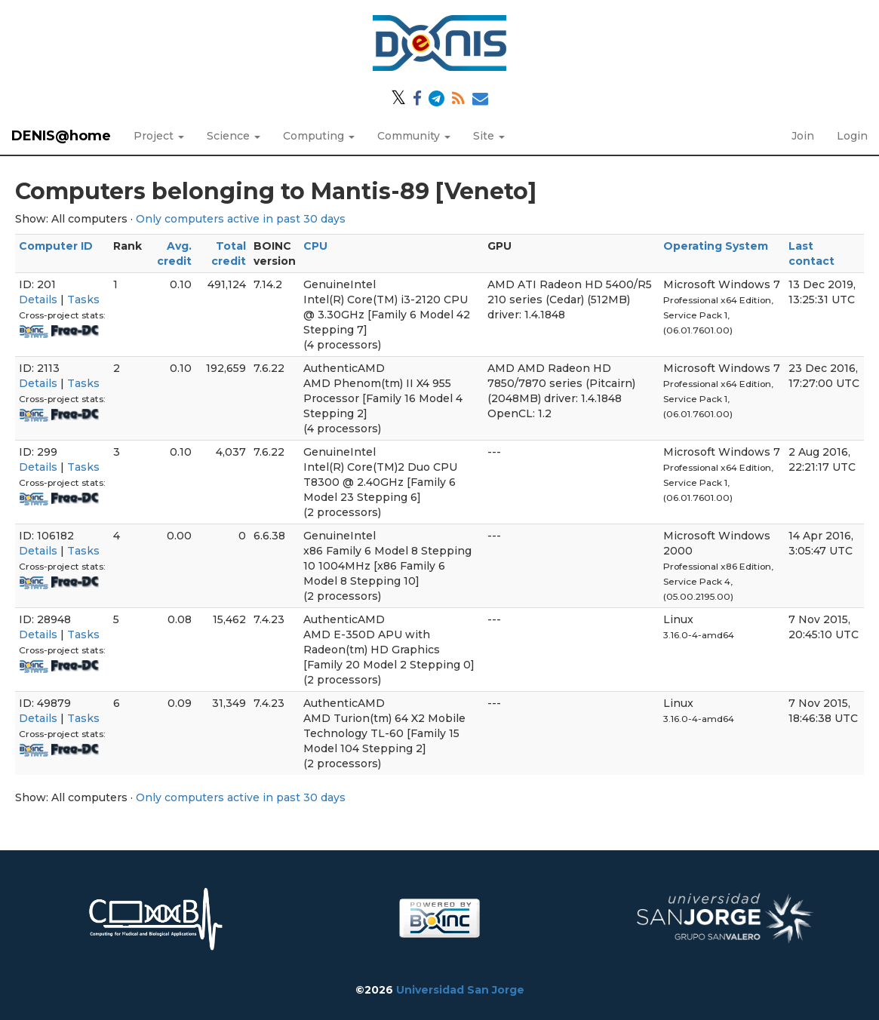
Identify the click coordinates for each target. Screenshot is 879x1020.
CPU (315, 246)
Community (413, 136)
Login (852, 136)
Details (38, 299)
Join (802, 136)
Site (489, 136)
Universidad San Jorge (460, 990)
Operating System (715, 246)
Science (233, 136)
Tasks (83, 299)
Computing (319, 136)
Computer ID (56, 246)
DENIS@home (61, 136)
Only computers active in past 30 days (241, 219)
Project (159, 136)
